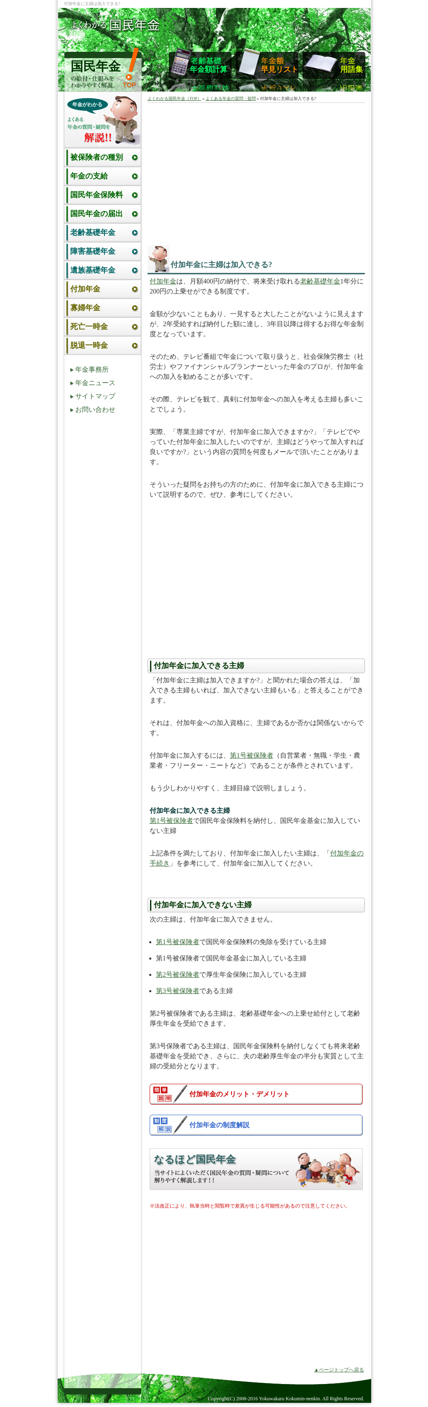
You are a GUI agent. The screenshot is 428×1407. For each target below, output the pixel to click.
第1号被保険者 (251, 755)
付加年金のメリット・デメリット (239, 1094)
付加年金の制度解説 (219, 1125)
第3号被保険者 (177, 990)
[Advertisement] (222, 171)
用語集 (351, 69)
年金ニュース (95, 382)
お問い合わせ (95, 409)
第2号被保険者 (177, 974)
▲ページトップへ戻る (339, 1370)
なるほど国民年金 (195, 1159)
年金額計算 (208, 69)
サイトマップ (95, 396)
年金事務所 (92, 369)
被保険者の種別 (96, 157)
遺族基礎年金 (92, 270)
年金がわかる (87, 104)
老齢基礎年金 (320, 281)
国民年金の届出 (96, 213)
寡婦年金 (85, 308)
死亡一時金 (89, 326)
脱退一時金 (89, 345)
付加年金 (163, 281)
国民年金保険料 (96, 195)
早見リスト (279, 69)
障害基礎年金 (92, 251)
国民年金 (96, 66)
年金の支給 (89, 176)
